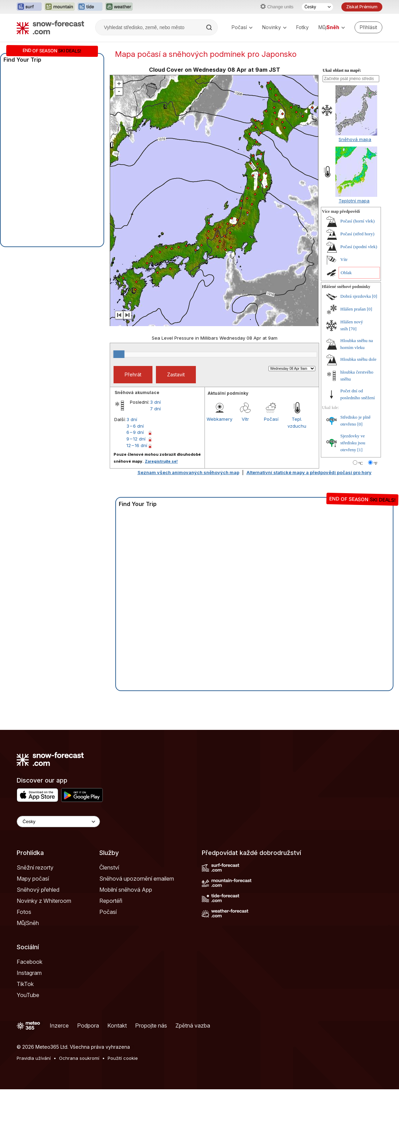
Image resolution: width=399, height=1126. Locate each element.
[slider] (118, 354)
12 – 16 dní (136, 445)
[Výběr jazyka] (317, 7)
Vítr (245, 419)
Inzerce (59, 1025)
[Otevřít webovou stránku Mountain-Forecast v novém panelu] (59, 6)
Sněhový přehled (38, 889)
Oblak (346, 272)
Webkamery (219, 419)
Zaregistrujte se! (161, 461)
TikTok (25, 983)
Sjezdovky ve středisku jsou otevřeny (352, 442)
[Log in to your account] (368, 27)
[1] (360, 449)
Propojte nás (151, 1025)
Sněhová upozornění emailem (136, 878)
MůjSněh (28, 922)
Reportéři (110, 900)
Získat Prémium (361, 6)
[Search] (209, 27)
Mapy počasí (33, 878)
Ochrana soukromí (79, 1058)
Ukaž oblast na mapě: (342, 70)
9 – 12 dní (136, 439)
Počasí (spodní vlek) (358, 246)
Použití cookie (123, 1058)
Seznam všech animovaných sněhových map (188, 472)
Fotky (302, 27)
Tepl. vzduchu (297, 422)
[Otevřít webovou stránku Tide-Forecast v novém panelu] (89, 6)
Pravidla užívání (34, 1058)
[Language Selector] (58, 821)
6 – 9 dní (135, 432)
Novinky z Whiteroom (44, 900)
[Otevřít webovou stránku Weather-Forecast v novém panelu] (119, 6)
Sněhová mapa (355, 139)
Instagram (29, 972)
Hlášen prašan (353, 309)
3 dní (155, 402)
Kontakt (117, 1025)
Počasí (242, 27)
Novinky (274, 27)
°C (360, 463)
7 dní (155, 408)
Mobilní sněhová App (125, 889)
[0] (374, 296)
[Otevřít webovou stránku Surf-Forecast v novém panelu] (29, 6)
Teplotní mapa (354, 200)
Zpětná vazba (192, 1025)
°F (375, 463)
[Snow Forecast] (50, 27)
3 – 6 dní (135, 426)
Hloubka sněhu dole (358, 359)
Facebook (29, 961)
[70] (353, 328)
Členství (109, 867)
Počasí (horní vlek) (357, 221)
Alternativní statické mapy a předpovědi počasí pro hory (309, 472)
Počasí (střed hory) (357, 233)
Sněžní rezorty (35, 867)
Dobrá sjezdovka (355, 296)
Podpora (88, 1025)
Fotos (24, 911)
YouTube (28, 995)
